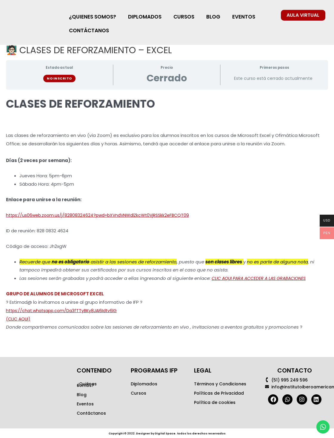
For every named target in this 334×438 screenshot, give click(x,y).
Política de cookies (215, 402)
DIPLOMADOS (144, 16)
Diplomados (144, 384)
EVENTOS (243, 16)
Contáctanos (91, 413)
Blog (82, 395)
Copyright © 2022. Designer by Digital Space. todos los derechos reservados (167, 433)
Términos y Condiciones (220, 384)
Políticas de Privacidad (219, 393)
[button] (303, 15)
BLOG (213, 16)
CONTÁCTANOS (89, 30)
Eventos (85, 404)
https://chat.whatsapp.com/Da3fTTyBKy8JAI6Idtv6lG (65, 310)
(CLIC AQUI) (19, 319)
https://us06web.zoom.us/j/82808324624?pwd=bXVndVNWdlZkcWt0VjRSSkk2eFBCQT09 (103, 215)
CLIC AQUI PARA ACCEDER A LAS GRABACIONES (263, 278)
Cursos (138, 393)
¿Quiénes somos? (87, 384)
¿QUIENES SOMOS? (92, 16)
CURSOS (183, 16)
